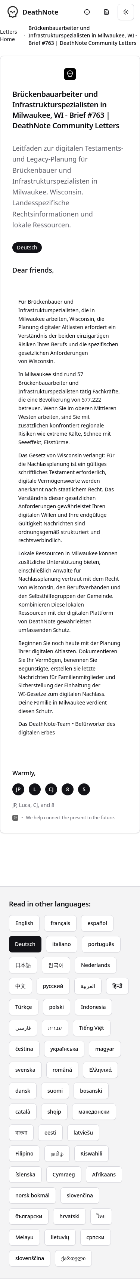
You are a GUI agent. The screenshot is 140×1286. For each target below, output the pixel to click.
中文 (20, 985)
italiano (61, 944)
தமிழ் (57, 1153)
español (97, 923)
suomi (55, 1090)
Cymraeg (64, 1174)
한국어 (56, 965)
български (28, 1216)
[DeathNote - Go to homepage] (32, 12)
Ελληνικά (100, 1069)
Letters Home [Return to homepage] (8, 35)
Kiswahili (92, 1153)
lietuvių (60, 1237)
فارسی (23, 1027)
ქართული (73, 1258)
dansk (22, 1090)
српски (96, 1237)
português (101, 944)
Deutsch (25, 944)
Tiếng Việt (91, 1027)
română (62, 1069)
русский (53, 985)
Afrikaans (104, 1174)
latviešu (83, 1132)
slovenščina (29, 1258)
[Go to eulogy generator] (106, 12)
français (60, 923)
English (24, 923)
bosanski (91, 1090)
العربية (88, 985)
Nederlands (95, 965)
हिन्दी (117, 985)
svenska (25, 1069)
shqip (54, 1111)
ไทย (101, 1216)
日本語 (23, 965)
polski (56, 1006)
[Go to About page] (87, 12)
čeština (24, 1048)
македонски (94, 1111)
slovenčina (80, 1195)
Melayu (24, 1237)
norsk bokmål (32, 1195)
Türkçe (23, 1006)
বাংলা (21, 1132)
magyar (104, 1048)
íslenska (25, 1174)
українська (64, 1048)
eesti (50, 1132)
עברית (55, 1027)
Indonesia (93, 1006)
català (22, 1111)
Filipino (24, 1153)
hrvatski (69, 1216)
